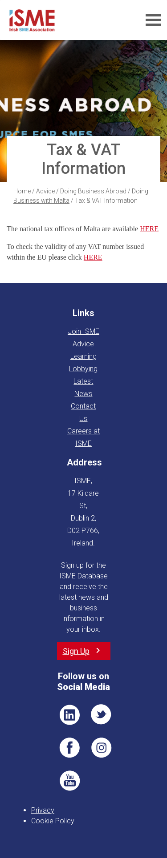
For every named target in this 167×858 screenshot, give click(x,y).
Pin (101, 748)
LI (69, 715)
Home (22, 191)
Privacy (42, 810)
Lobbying (83, 369)
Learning (83, 356)
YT (69, 781)
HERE (149, 229)
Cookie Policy (52, 821)
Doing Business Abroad (93, 191)
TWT (101, 715)
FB (69, 748)
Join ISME (83, 331)
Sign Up (76, 651)
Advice (45, 191)
